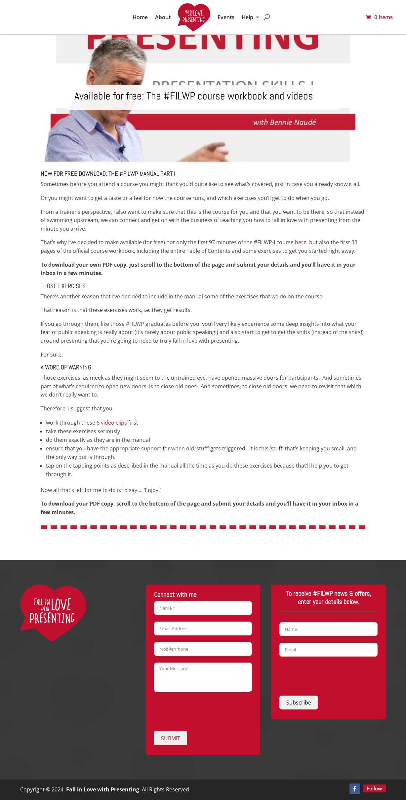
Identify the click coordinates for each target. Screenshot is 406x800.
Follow (374, 788)
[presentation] (204, 712)
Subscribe (298, 702)
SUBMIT (170, 738)
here (300, 242)
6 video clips (112, 422)
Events (226, 17)
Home (140, 17)
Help (247, 17)
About (163, 17)
